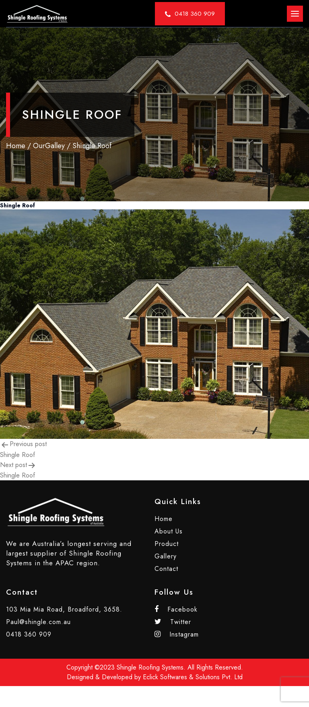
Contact (166, 568)
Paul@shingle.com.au (38, 621)
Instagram (176, 634)
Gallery (165, 556)
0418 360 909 (29, 634)
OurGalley (49, 146)
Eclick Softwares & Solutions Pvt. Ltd (193, 677)
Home (15, 146)
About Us (168, 531)
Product (166, 543)
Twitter (172, 621)
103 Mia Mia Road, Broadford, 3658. (64, 609)
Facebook (176, 609)
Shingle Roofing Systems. (151, 667)
